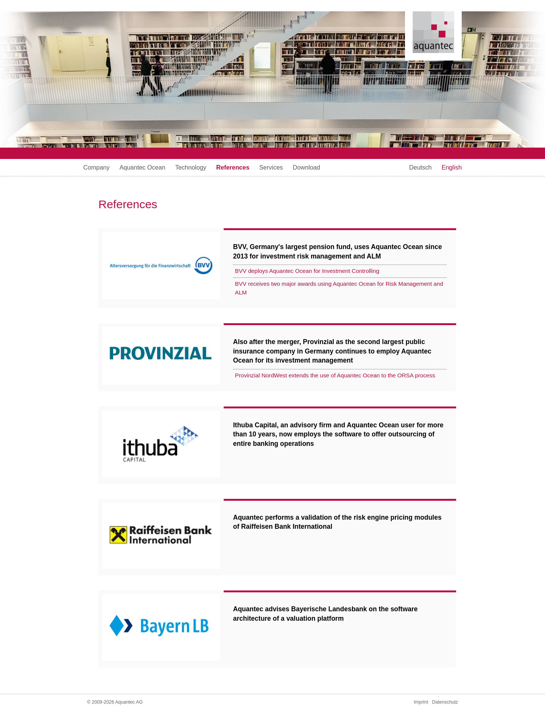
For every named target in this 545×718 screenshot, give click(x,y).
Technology (190, 167)
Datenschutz (445, 702)
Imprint (421, 702)
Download (306, 167)
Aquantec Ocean (142, 167)
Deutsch (420, 167)
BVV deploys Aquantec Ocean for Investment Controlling (307, 271)
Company (96, 167)
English (452, 167)
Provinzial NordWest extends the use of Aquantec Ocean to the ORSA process (335, 375)
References (232, 167)
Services (271, 167)
